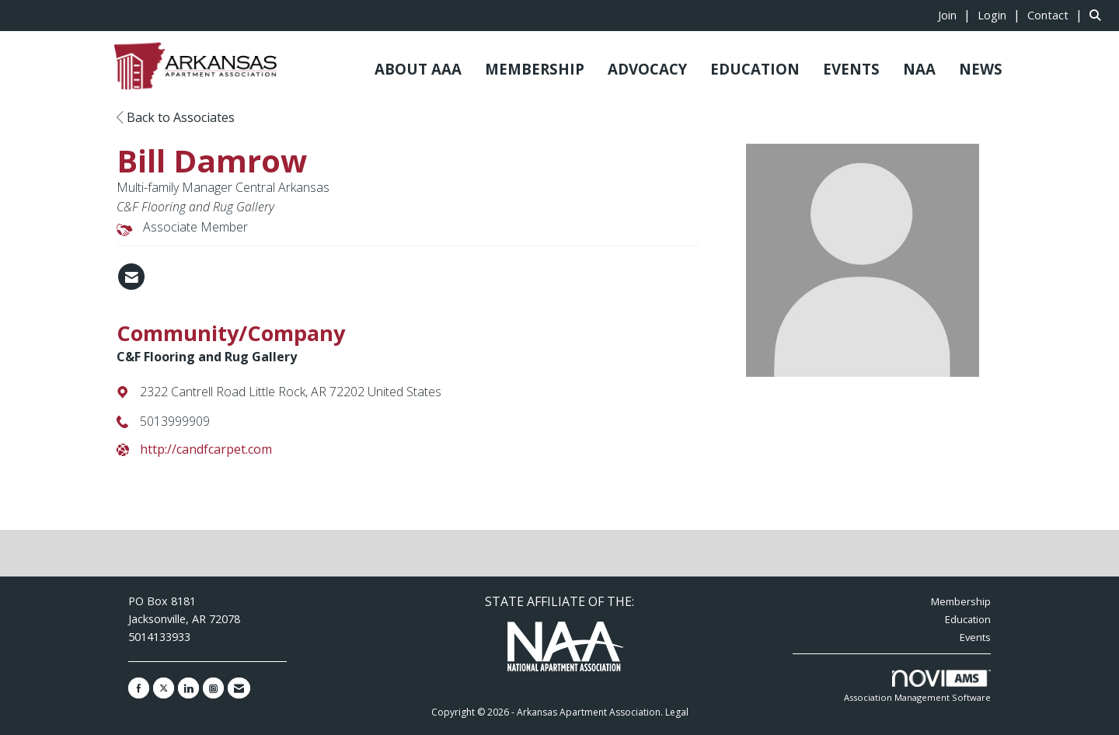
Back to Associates (176, 117)
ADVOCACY (647, 68)
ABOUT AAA (418, 68)
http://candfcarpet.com (206, 449)
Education (968, 619)
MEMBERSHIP (534, 68)
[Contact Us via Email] (239, 688)
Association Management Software (917, 686)
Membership (961, 601)
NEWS (980, 68)
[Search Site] (1098, 14)
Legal (676, 712)
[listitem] (956, 14)
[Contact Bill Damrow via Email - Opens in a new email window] (131, 276)
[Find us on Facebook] (138, 688)
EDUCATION (755, 68)
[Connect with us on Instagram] (213, 688)
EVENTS (851, 68)
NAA (919, 68)
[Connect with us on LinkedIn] (188, 688)
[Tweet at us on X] (163, 688)
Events (975, 637)
